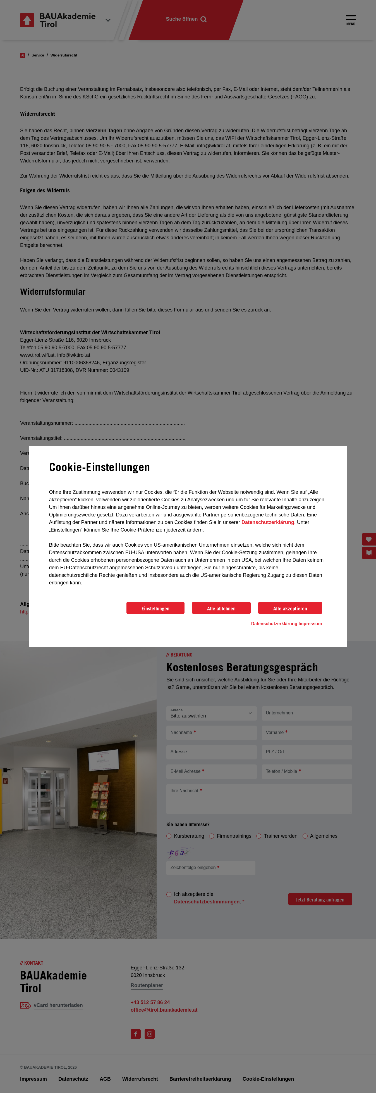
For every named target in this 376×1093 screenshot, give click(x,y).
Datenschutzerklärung (267, 522)
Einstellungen (155, 608)
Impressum (310, 623)
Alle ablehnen (221, 608)
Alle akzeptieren (290, 608)
